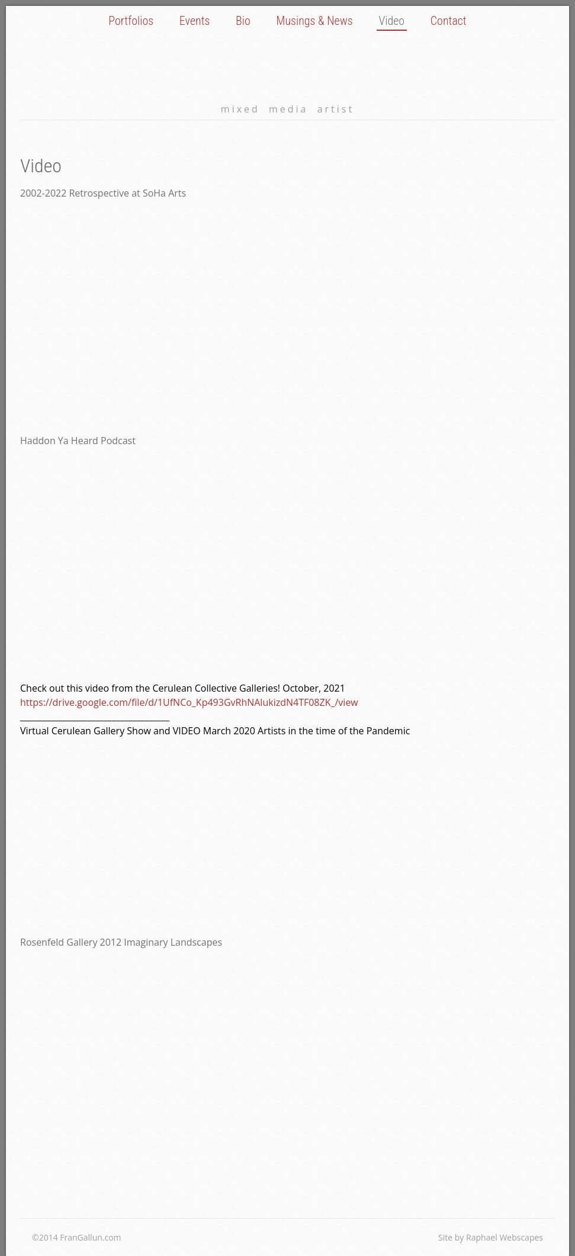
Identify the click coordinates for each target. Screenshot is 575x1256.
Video (391, 21)
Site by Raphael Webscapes (490, 1237)
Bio (243, 21)
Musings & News (315, 21)
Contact (449, 21)
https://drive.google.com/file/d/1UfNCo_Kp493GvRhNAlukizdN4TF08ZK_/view (189, 702)
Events (194, 21)
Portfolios (130, 21)
